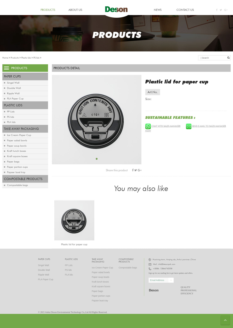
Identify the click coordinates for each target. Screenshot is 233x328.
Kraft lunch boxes (16, 150)
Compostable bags (17, 185)
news (157, 9)
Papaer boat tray (16, 172)
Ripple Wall (13, 93)
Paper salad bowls (17, 140)
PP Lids (11, 111)
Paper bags (13, 161)
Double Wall (14, 88)
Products (15, 57)
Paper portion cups (17, 166)
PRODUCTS (48, 9)
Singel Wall (13, 82)
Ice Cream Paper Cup (19, 135)
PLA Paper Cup (15, 98)
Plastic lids (26, 57)
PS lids (36, 57)
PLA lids (11, 122)
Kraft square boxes (17, 156)
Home (5, 57)
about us (75, 9)
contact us (185, 9)
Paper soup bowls (17, 145)
